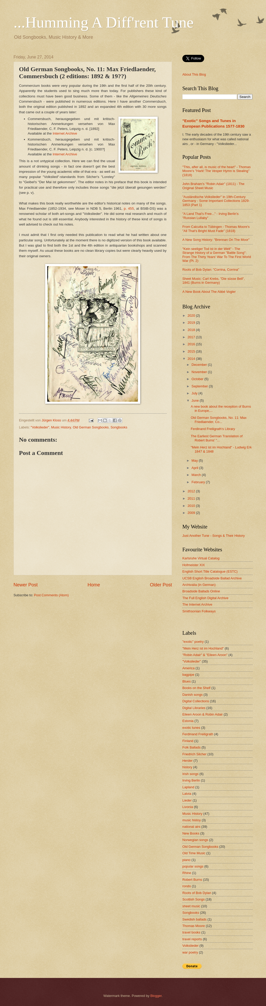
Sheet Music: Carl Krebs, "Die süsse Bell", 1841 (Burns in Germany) (213, 280)
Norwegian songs (195, 840)
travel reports (192, 939)
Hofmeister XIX (193, 565)
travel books (191, 932)
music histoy (191, 820)
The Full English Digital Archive (205, 598)
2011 (192, 498)
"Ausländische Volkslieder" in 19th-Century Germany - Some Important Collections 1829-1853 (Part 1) (216, 201)
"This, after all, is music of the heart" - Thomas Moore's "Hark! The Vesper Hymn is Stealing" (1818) (216, 171)
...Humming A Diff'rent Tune (104, 22)
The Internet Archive (197, 604)
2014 (192, 359)
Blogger (156, 996)
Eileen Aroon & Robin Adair (202, 714)
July (194, 393)
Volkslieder (190, 946)
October (197, 379)
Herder (187, 761)
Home (94, 584)
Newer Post (26, 584)
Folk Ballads (191, 747)
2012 (192, 491)
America (188, 668)
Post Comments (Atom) (51, 595)
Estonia (188, 721)
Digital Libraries (193, 708)
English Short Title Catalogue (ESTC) (210, 571)
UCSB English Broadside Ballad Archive (212, 578)
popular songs (192, 866)
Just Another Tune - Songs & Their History (213, 536)
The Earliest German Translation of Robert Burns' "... (217, 438)
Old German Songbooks (91, 427)
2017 (192, 337)
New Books (190, 833)
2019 (192, 323)
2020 (192, 315)
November (199, 372)
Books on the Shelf (196, 688)
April (195, 468)
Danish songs (192, 695)
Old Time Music (193, 853)
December (199, 365)
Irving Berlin (191, 780)
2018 (192, 330)
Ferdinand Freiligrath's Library (213, 429)
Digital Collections (195, 701)
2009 (192, 513)
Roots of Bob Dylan (196, 893)
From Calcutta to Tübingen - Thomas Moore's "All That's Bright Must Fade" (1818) (216, 229)
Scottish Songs (193, 899)
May (195, 460)
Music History (61, 427)
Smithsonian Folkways (199, 611)
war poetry (190, 952)
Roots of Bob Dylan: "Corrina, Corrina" (210, 270)
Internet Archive (65, 133)
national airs (191, 827)
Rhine (186, 873)
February (198, 482)
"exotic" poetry (193, 642)
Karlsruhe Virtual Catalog (201, 558)
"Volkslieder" (40, 427)
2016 (192, 344)
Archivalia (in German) (199, 585)
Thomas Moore (193, 926)
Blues (186, 681)
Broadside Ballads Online (201, 591)
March (196, 475)
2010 (192, 506)
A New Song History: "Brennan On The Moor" (216, 240)
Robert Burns (192, 880)
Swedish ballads (194, 919)
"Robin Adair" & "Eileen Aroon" (205, 655)
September (200, 386)
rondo (186, 886)
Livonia (187, 807)
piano (186, 860)
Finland (187, 741)
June (195, 400)
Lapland (188, 787)
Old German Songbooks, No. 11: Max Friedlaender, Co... (219, 419)
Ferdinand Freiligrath (197, 734)
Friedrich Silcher (194, 754)
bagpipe (188, 675)
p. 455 (129, 208)
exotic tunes (191, 728)
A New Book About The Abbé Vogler (209, 292)
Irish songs (190, 774)
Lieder (187, 800)
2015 (192, 351)
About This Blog (194, 74)
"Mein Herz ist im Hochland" (203, 648)
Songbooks (118, 427)
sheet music (191, 906)
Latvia (186, 794)
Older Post (161, 584)
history (187, 767)
